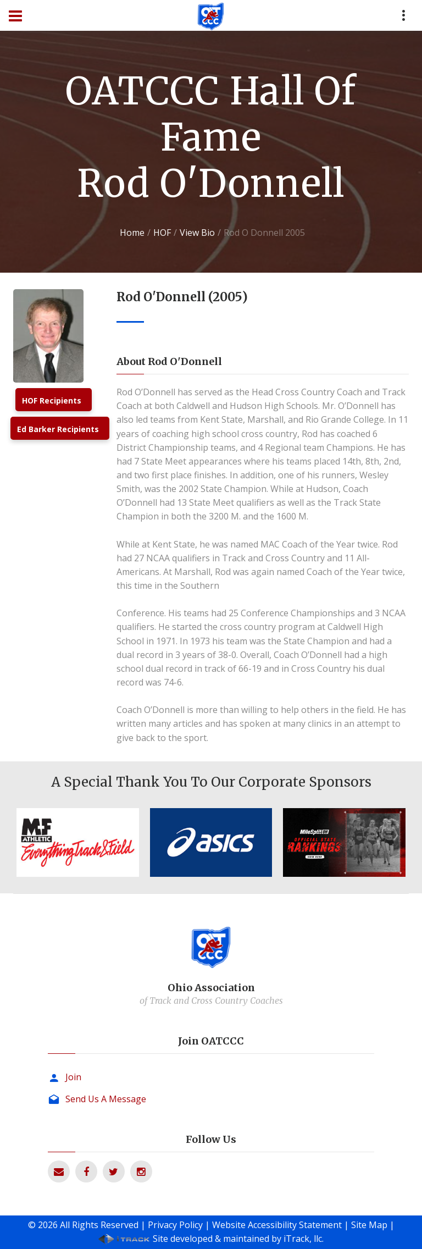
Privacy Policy (175, 1225)
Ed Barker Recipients (58, 429)
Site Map (369, 1225)
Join (73, 1077)
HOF (162, 232)
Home (132, 232)
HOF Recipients (51, 400)
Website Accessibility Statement (277, 1225)
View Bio (197, 232)
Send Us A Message (105, 1099)
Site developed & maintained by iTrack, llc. (238, 1239)
